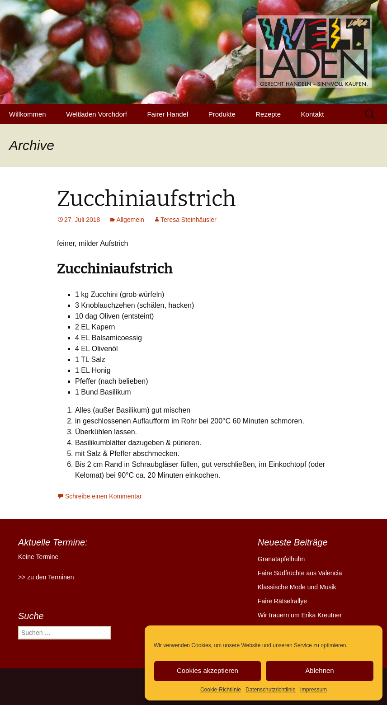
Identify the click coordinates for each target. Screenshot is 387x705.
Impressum (313, 689)
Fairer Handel (167, 114)
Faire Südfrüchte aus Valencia (300, 573)
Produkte (222, 114)
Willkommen (27, 114)
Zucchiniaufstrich (146, 199)
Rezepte (268, 114)
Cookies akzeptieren (207, 670)
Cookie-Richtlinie (220, 689)
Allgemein (130, 219)
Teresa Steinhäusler (188, 219)
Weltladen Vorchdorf (96, 114)
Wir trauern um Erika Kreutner (300, 615)
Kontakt (312, 114)
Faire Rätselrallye (282, 601)
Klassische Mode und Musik (297, 587)
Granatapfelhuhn (281, 559)
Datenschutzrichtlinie (270, 689)
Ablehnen (319, 670)
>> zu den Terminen (46, 577)
